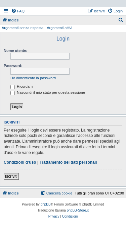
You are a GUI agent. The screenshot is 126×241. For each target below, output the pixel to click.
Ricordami (22, 86)
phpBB (46, 204)
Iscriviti (11, 176)
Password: (13, 66)
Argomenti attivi (59, 28)
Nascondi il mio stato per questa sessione (47, 92)
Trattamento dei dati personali (68, 162)
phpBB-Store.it (78, 210)
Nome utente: (15, 51)
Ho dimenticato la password (33, 78)
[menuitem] (18, 11)
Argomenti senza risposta (22, 28)
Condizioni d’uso (20, 162)
